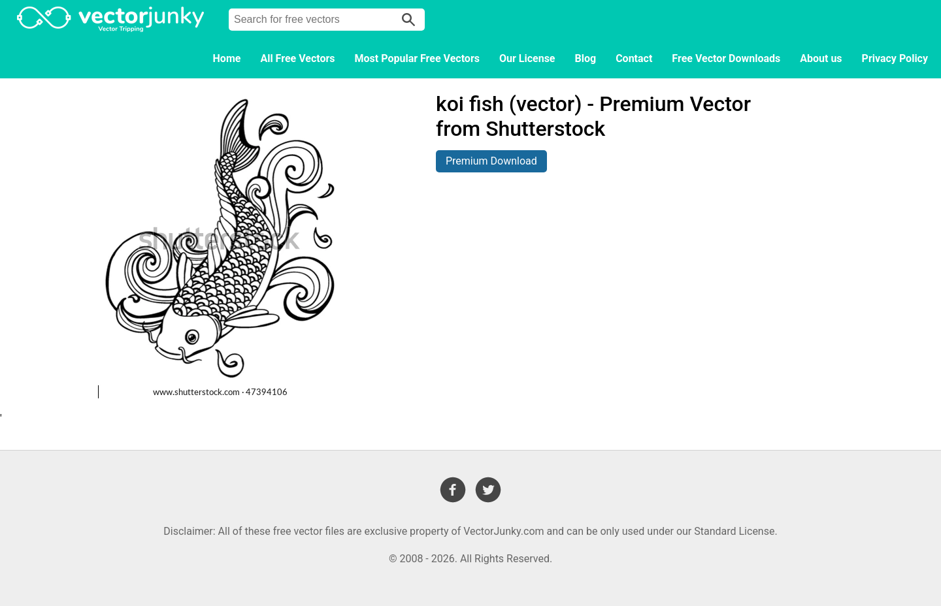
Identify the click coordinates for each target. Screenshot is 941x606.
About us (821, 58)
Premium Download (491, 161)
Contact (634, 58)
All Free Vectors (297, 58)
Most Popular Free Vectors (417, 58)
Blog (586, 58)
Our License (527, 58)
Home (227, 58)
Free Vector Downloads (726, 58)
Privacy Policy (895, 58)
